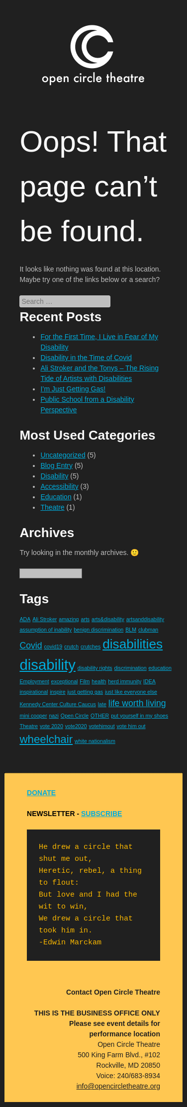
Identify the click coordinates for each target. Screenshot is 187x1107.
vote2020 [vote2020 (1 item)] (76, 726)
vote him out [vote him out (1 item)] (131, 726)
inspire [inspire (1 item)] (57, 692)
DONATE (41, 793)
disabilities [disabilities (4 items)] (132, 644)
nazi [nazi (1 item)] (54, 716)
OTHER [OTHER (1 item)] (100, 716)
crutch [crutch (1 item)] (71, 646)
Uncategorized (62, 455)
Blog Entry (56, 465)
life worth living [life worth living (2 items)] (137, 703)
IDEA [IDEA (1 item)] (149, 681)
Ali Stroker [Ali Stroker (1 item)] (44, 619)
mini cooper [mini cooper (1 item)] (33, 716)
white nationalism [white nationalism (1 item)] (95, 741)
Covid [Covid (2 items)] (30, 645)
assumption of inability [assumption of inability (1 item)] (45, 630)
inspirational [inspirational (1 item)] (33, 692)
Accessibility (59, 486)
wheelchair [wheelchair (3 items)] (46, 739)
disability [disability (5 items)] (47, 664)
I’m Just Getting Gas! (72, 389)
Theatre (52, 507)
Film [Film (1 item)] (85, 681)
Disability (54, 476)
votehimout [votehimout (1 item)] (101, 726)
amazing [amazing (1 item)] (69, 619)
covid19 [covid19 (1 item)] (53, 646)
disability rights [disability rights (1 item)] (95, 668)
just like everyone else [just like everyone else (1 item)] (131, 692)
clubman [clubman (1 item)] (148, 630)
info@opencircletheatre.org (118, 1086)
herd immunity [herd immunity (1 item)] (124, 681)
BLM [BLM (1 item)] (130, 630)
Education (55, 497)
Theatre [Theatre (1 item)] (28, 726)
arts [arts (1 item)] (85, 619)
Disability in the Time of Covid (86, 358)
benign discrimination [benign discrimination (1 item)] (98, 630)
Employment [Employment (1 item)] (34, 681)
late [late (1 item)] (102, 704)
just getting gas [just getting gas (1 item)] (85, 692)
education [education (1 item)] (160, 668)
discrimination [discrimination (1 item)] (130, 668)
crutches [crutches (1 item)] (90, 646)
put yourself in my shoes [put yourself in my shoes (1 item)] (139, 716)
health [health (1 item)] (99, 681)
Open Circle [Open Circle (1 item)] (75, 716)
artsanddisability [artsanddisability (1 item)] (145, 619)
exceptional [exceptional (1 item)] (64, 681)
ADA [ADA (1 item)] (24, 619)
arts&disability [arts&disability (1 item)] (108, 619)
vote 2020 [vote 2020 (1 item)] (51, 726)
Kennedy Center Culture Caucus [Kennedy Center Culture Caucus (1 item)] (57, 704)
